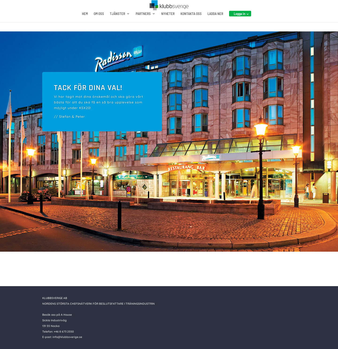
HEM (85, 23)
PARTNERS (143, 23)
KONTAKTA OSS (191, 23)
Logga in (239, 23)
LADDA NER (215, 23)
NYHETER (168, 23)
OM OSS (99, 23)
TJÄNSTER (117, 23)
